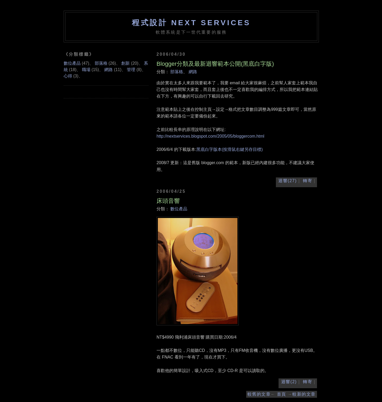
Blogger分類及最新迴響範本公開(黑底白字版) (215, 63)
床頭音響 (168, 201)
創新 (125, 63)
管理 (131, 69)
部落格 (176, 71)
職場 (86, 69)
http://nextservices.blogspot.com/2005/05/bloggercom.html (210, 136)
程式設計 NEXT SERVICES (191, 22)
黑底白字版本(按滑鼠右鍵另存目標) (229, 149)
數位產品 (178, 209)
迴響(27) (287, 180)
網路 (193, 71)
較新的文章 (304, 394)
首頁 (281, 394)
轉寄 (307, 180)
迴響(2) (289, 381)
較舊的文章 (259, 394)
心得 (68, 76)
